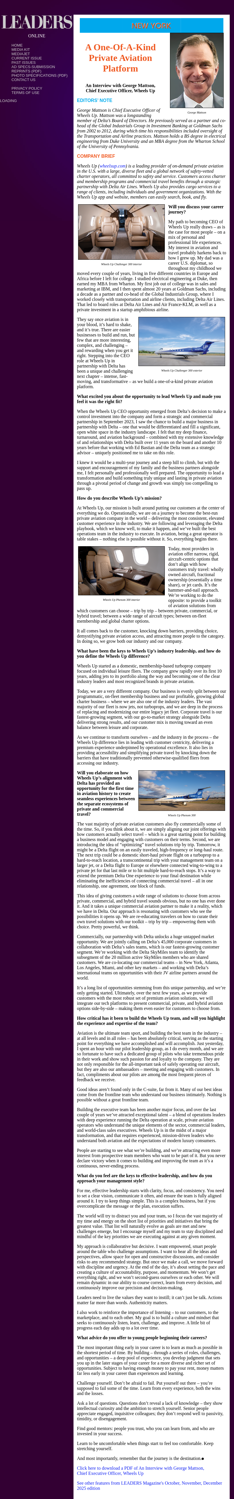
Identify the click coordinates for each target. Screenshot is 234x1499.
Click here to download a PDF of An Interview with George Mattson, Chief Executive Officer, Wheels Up (140, 1471)
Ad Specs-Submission (33, 67)
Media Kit (20, 49)
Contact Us (23, 80)
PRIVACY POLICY (26, 88)
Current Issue (26, 58)
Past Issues (23, 62)
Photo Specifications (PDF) (39, 75)
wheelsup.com (112, 165)
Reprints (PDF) (26, 71)
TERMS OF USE (25, 93)
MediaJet (20, 54)
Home (17, 45)
